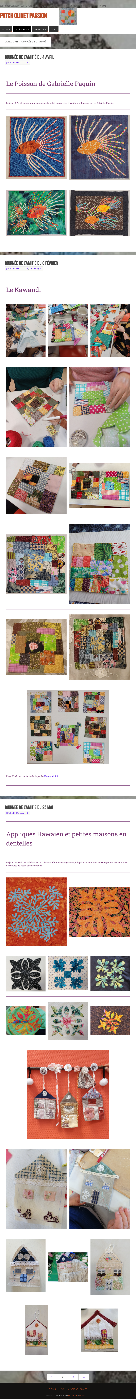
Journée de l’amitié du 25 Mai (29, 807)
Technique (36, 268)
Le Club (52, 1389)
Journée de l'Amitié (17, 62)
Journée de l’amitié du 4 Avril (29, 57)
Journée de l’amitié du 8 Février (31, 263)
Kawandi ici (51, 776)
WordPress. (84, 1395)
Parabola (72, 1395)
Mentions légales (77, 1389)
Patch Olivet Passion (23, 15)
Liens (61, 1389)
